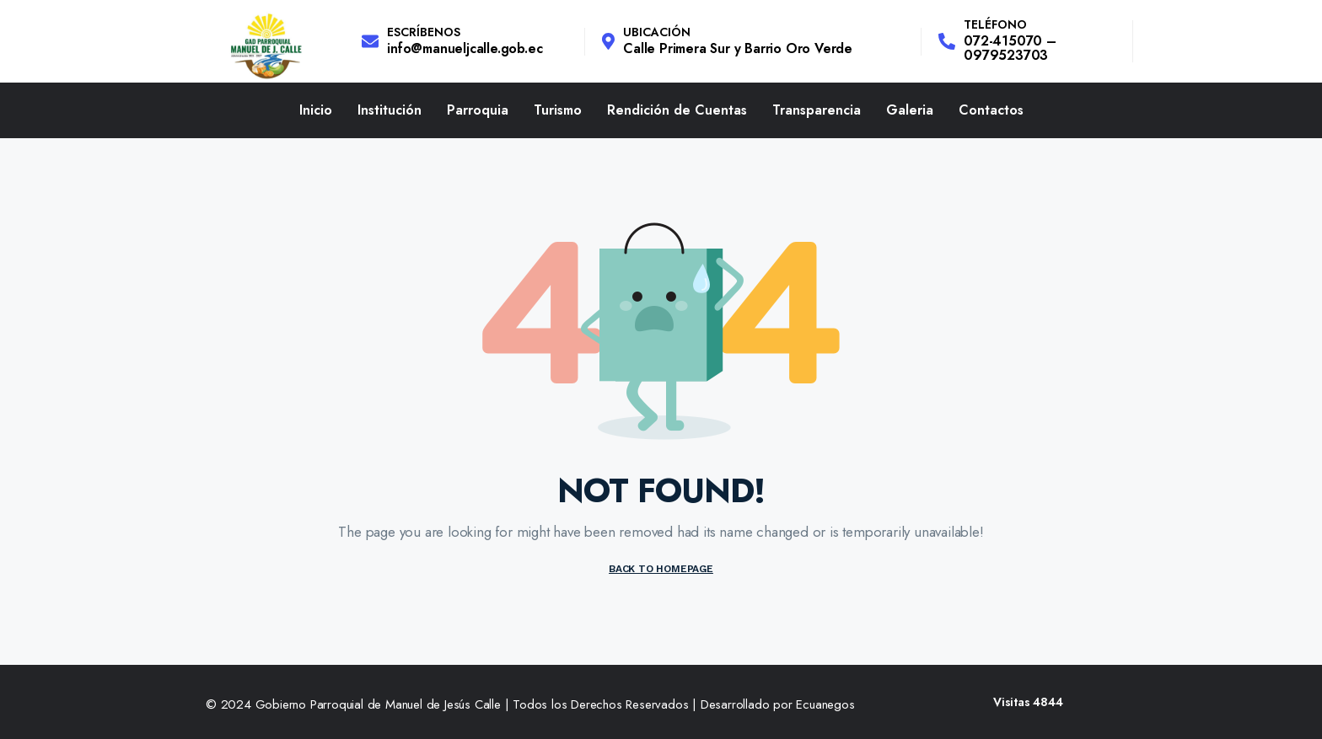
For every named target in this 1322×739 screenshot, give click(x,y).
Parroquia (477, 110)
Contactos (991, 110)
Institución (389, 110)
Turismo (558, 110)
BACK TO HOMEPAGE (661, 569)
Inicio (315, 110)
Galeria (909, 110)
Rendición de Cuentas (677, 110)
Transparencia (816, 110)
